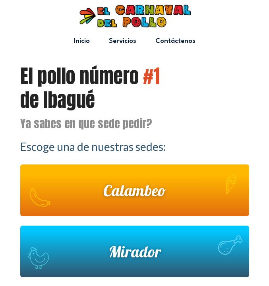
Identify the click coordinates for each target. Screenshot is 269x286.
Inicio (82, 41)
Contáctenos (175, 41)
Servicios (122, 41)
